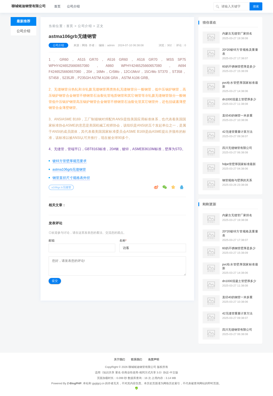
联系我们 (136, 359)
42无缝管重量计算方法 (237, 131)
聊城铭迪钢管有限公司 (142, 367)
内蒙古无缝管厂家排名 (237, 33)
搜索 (256, 6)
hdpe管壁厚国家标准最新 (239, 164)
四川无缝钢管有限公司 (237, 148)
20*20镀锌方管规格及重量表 (240, 51)
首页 (57, 6)
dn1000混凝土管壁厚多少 (239, 99)
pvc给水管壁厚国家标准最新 (240, 84)
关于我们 (119, 359)
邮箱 (52, 240)
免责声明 (153, 359)
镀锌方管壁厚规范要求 (69, 161)
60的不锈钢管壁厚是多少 (239, 66)
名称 (122, 240)
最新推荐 (23, 21)
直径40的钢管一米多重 (237, 115)
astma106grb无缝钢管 (69, 169)
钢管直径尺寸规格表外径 (71, 178)
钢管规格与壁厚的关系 (237, 180)
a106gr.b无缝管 (61, 187)
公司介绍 (73, 6)
